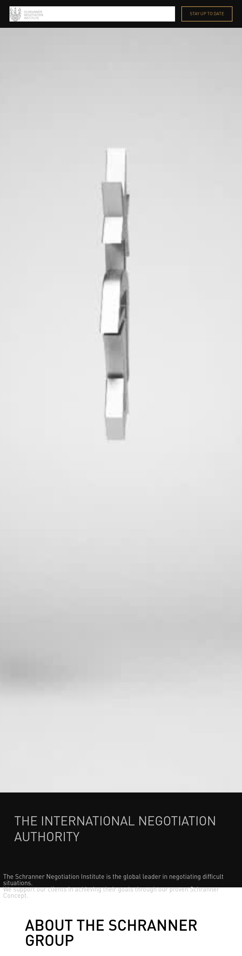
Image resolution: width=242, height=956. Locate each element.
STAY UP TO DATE (207, 14)
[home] (92, 13)
